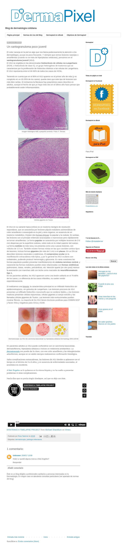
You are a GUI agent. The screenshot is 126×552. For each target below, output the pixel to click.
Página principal (13, 35)
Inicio (46, 537)
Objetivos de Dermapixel (76, 35)
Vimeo (67, 430)
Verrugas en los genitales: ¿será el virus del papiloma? (107, 273)
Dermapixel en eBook (54, 35)
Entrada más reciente (15, 537)
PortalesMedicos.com (92, 206)
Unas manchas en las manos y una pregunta (107, 298)
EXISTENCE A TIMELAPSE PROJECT (23, 430)
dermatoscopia (20, 439)
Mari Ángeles (14, 370)
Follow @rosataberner (94, 241)
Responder (17, 462)
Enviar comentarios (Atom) (28, 541)
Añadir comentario (15, 468)
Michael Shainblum (53, 430)
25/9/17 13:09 (27, 455)
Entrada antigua (73, 537)
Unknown (17, 455)
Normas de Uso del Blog (32, 35)
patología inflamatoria (34, 439)
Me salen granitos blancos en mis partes (106, 323)
